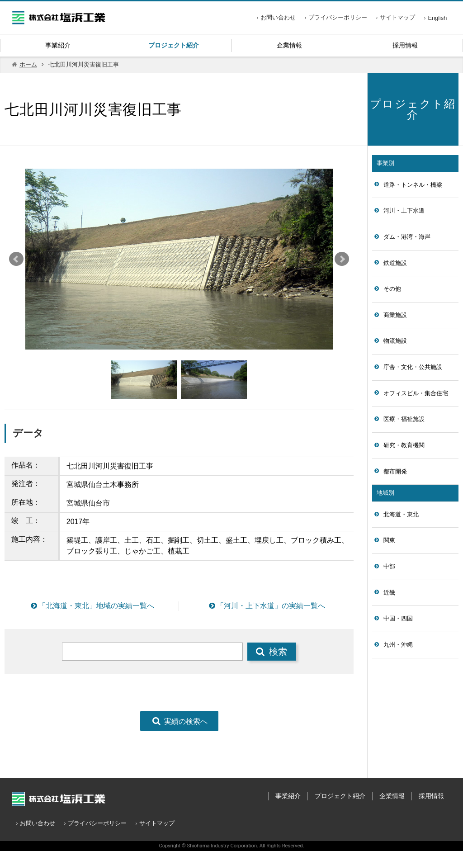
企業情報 (289, 45)
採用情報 (405, 45)
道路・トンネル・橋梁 (412, 184)
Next (342, 259)
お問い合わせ (278, 17)
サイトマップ (397, 17)
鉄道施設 (395, 263)
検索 (271, 651)
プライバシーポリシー (337, 17)
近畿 (389, 592)
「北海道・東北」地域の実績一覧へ (91, 606)
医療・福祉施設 (404, 419)
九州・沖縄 (398, 644)
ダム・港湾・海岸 (406, 236)
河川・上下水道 (404, 210)
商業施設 (395, 315)
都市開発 (395, 471)
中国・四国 (398, 618)
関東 (389, 540)
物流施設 (395, 340)
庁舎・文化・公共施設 (412, 367)
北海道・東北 (401, 514)
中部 (389, 566)
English (437, 17)
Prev (16, 259)
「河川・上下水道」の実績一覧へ (267, 606)
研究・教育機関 (404, 445)
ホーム (28, 64)
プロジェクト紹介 (173, 45)
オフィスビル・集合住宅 (415, 393)
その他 (392, 288)
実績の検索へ (179, 721)
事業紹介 (58, 45)
